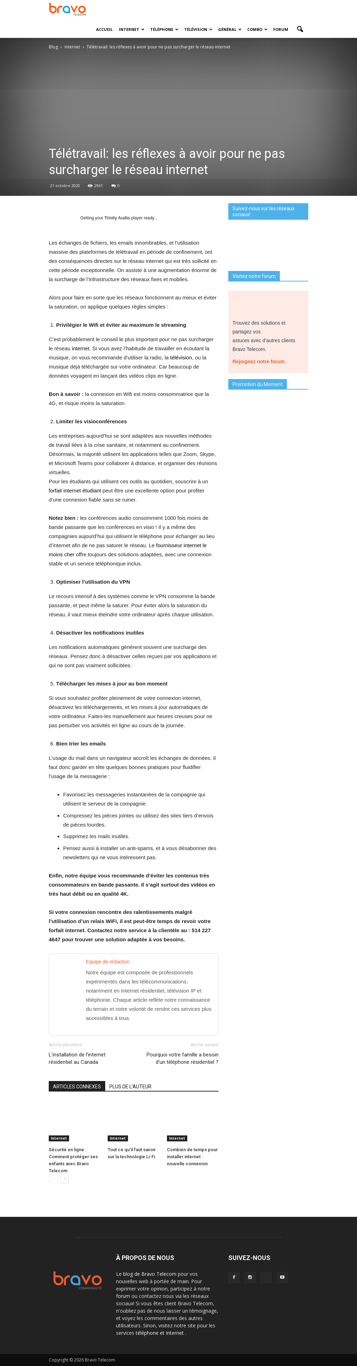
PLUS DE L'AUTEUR (130, 1086)
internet (80, 348)
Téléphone (164, 29)
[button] (299, 29)
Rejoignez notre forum (261, 359)
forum (124, 1296)
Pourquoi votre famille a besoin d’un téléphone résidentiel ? (182, 1058)
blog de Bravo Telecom (150, 1274)
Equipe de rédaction (108, 961)
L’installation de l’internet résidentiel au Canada (77, 1058)
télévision (181, 357)
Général (230, 29)
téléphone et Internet (160, 1332)
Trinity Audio (117, 217)
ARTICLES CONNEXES (77, 1086)
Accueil (104, 29)
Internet (131, 29)
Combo (257, 29)
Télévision (198, 29)
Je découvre (268, 534)
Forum (280, 29)
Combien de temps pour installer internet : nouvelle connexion (192, 1156)
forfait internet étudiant (75, 490)
